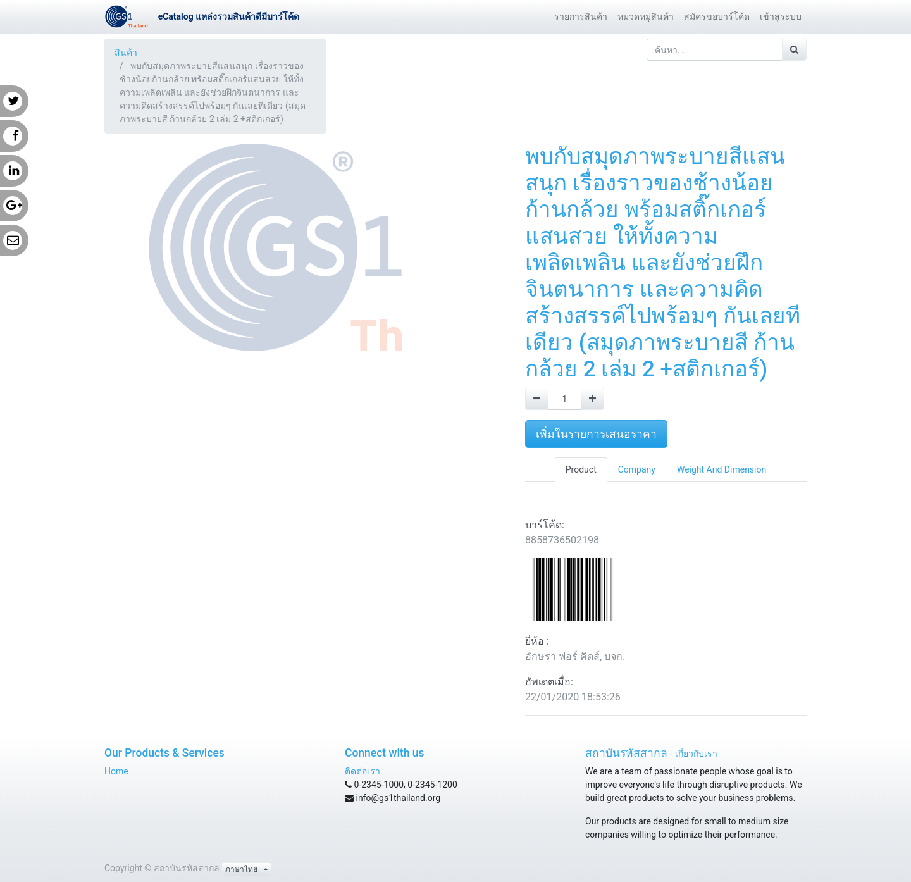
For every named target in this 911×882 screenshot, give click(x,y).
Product (581, 469)
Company (636, 469)
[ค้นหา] (794, 50)
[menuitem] (580, 16)
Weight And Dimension (721, 469)
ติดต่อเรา (362, 771)
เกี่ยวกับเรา (696, 753)
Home (116, 771)
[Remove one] (536, 399)
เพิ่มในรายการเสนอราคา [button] (596, 434)
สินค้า (126, 52)
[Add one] (592, 399)
